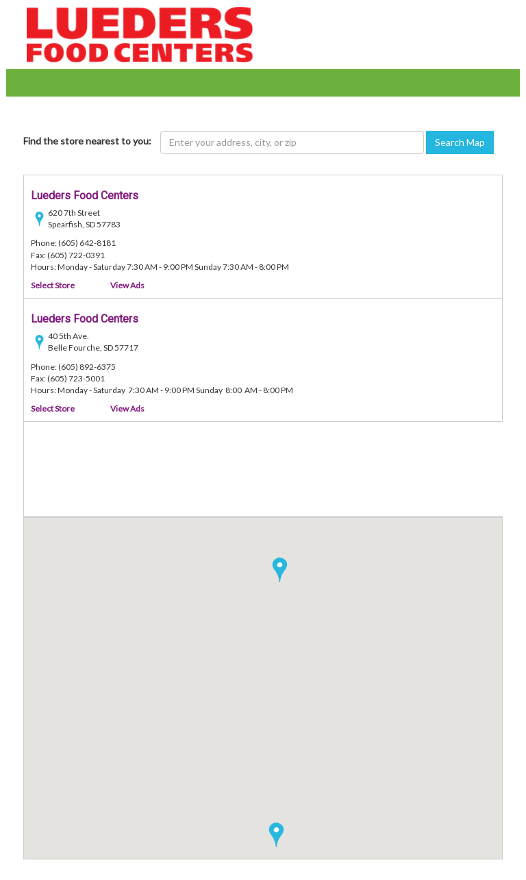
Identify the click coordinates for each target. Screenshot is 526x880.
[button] (276, 834)
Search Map (460, 142)
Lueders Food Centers (84, 195)
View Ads (127, 285)
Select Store (53, 285)
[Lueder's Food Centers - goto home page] (140, 33)
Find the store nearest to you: (87, 141)
